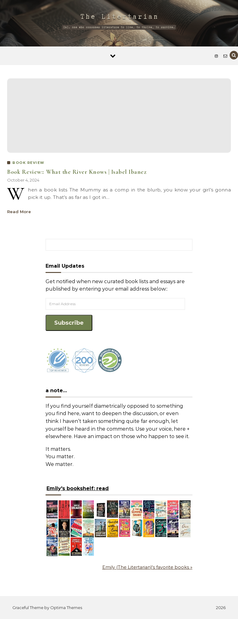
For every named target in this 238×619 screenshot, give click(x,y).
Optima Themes (66, 607)
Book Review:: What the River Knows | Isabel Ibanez (76, 172)
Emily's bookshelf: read (77, 488)
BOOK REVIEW (28, 162)
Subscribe (69, 322)
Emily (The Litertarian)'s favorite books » (147, 567)
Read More (19, 211)
